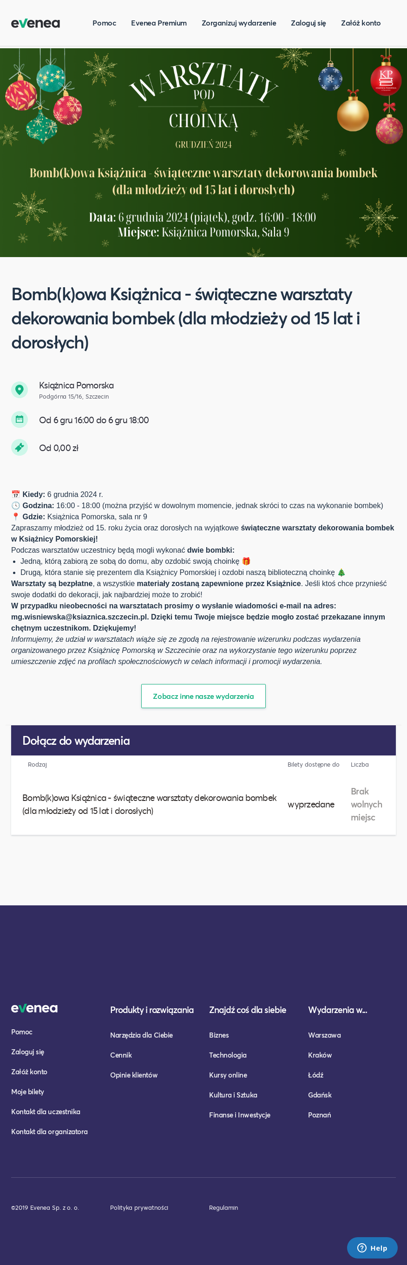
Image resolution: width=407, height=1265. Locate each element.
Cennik (120, 1054)
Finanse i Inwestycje (239, 1114)
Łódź (315, 1074)
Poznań (319, 1114)
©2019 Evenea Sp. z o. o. (45, 1207)
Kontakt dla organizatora (49, 1131)
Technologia (228, 1054)
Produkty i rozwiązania (152, 1009)
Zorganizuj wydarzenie (239, 22)
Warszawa (324, 1034)
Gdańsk (319, 1094)
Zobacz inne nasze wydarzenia (203, 696)
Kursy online (228, 1074)
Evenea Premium (159, 22)
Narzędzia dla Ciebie (141, 1034)
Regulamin (223, 1207)
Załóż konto (361, 22)
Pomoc (104, 22)
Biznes (219, 1034)
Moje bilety (27, 1091)
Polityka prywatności (139, 1207)
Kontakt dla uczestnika (45, 1111)
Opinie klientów (134, 1074)
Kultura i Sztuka (233, 1094)
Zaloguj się (308, 22)
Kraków (320, 1054)
